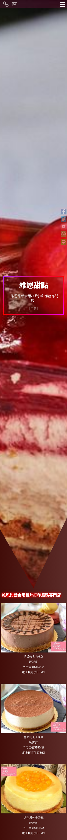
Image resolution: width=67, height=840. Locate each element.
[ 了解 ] (33, 308)
